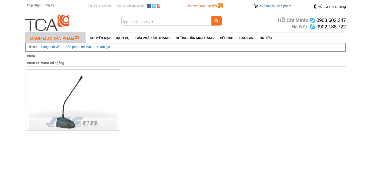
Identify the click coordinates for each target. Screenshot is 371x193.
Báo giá (246, 38)
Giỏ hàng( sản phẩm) (276, 6)
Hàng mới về (50, 47)
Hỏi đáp (226, 38)
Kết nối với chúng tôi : (131, 5)
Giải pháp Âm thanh (153, 38)
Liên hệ (106, 5)
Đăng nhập (33, 5)
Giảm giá (103, 47)
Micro (30, 56)
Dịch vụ (122, 38)
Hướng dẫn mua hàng (195, 38)
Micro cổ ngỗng (52, 63)
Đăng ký (49, 5)
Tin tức (92, 5)
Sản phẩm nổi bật (78, 47)
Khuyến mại (100, 38)
